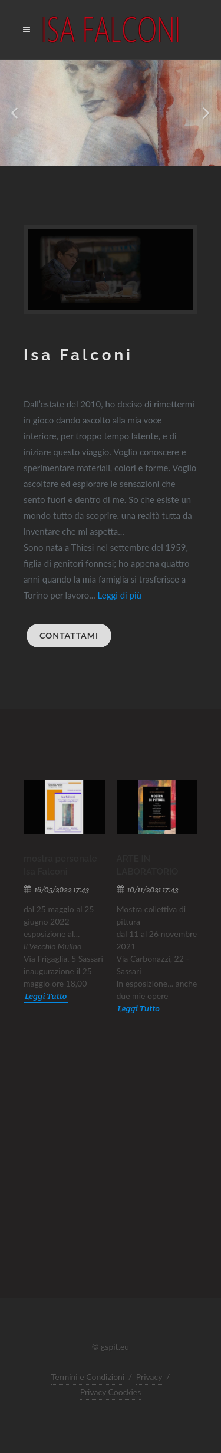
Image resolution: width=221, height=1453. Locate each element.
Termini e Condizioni (88, 1377)
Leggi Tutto (46, 996)
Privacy (149, 1377)
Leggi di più (119, 595)
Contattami (68, 635)
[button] (15, 112)
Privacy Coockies (110, 1392)
